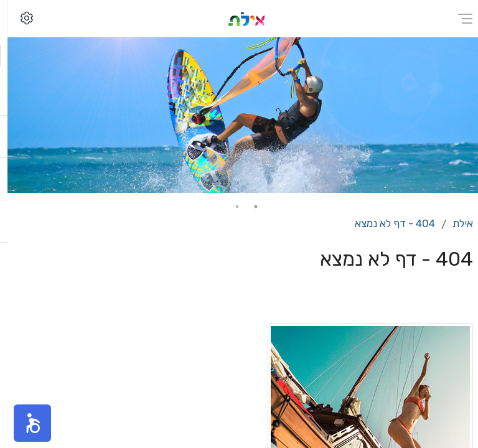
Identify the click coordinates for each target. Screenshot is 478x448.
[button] (25, 423)
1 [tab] (248, 206)
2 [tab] (229, 206)
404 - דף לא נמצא (387, 223)
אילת (455, 223)
